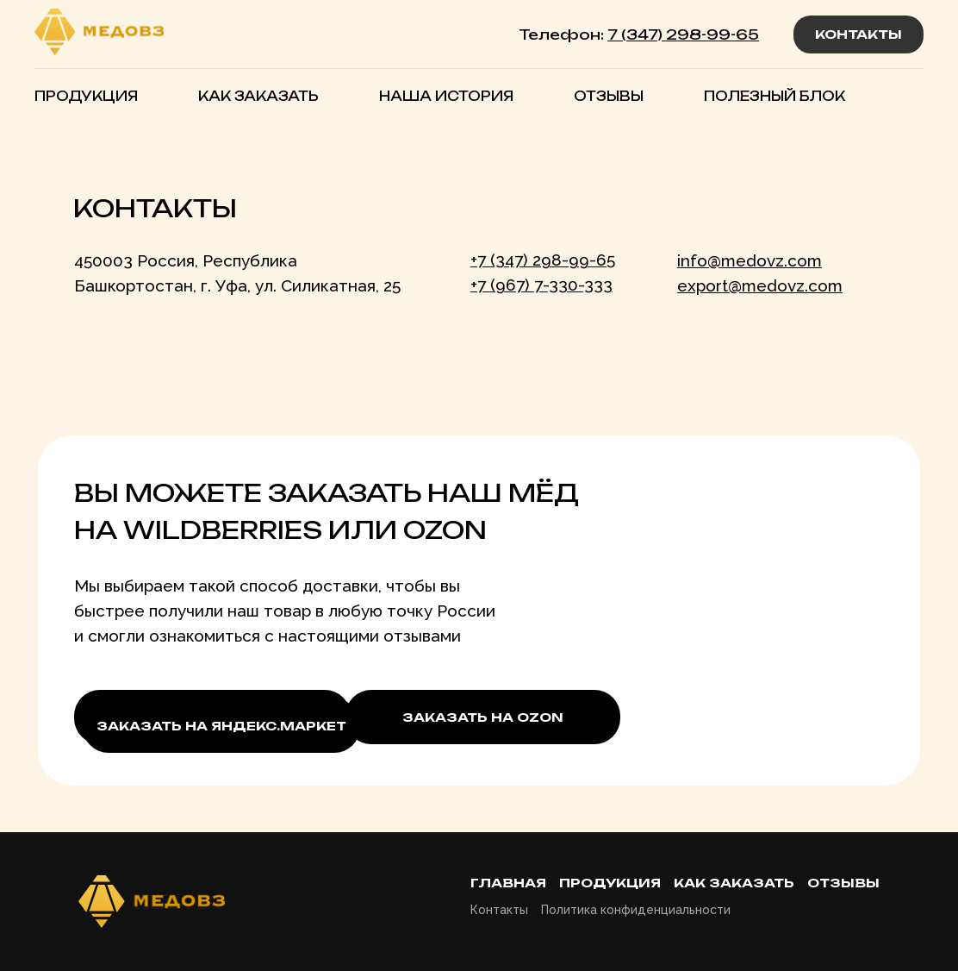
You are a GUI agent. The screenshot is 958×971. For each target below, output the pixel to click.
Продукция (610, 882)
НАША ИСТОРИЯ (446, 96)
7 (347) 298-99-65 (683, 34)
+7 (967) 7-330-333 (541, 284)
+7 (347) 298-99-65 (542, 259)
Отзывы (843, 882)
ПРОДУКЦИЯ (86, 96)
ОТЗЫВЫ (609, 96)
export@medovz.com (760, 285)
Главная (508, 882)
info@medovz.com (749, 260)
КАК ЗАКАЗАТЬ (258, 96)
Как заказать (734, 882)
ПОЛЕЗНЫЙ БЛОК (774, 96)
